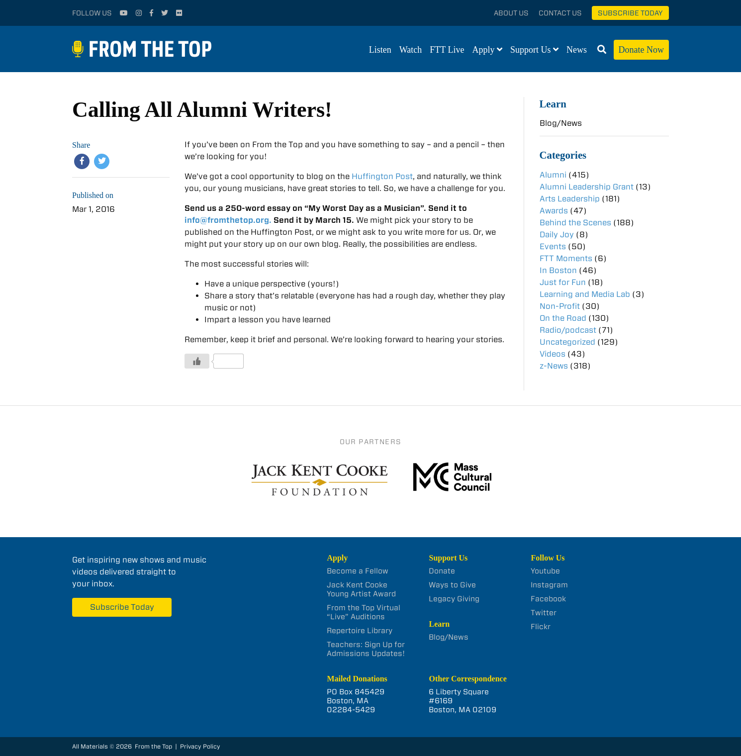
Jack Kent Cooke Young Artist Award (361, 589)
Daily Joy (557, 234)
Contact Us (560, 13)
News (576, 50)
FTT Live (447, 50)
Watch (410, 50)
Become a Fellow (357, 571)
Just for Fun (563, 282)
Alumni (553, 175)
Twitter (543, 612)
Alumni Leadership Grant (587, 186)
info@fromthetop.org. (228, 220)
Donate (442, 571)
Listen (380, 50)
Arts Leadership (570, 198)
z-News (554, 366)
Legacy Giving (454, 598)
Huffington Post (382, 176)
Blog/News (561, 123)
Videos (552, 354)
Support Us (530, 50)
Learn (553, 103)
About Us (511, 13)
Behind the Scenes (575, 222)
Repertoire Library (359, 630)
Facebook (548, 598)
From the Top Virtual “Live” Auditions (363, 612)
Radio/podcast (568, 330)
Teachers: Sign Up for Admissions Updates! (366, 649)
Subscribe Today (630, 13)
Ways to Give (452, 584)
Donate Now (641, 50)
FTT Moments (566, 258)
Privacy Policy (200, 746)
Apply (483, 50)
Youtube (545, 571)
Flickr (541, 626)
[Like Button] (197, 361)
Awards (554, 210)
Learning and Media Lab (585, 294)
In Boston (558, 270)
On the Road (563, 318)
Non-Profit (560, 306)
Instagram (549, 584)
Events (553, 246)
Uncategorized (567, 342)
